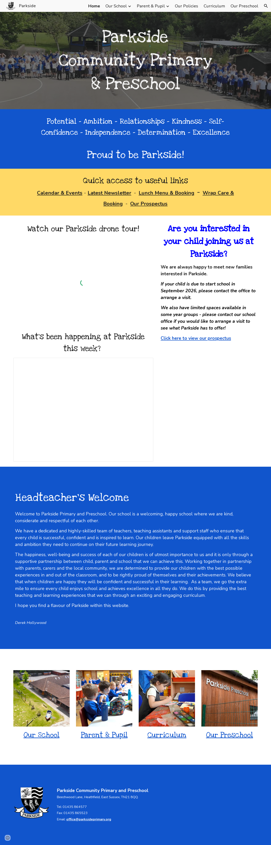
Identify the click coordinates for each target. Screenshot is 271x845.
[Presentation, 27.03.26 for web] (83, 410)
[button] (266, 6)
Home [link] (94, 6)
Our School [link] (116, 6)
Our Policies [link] (186, 6)
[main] (135, 60)
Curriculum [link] (214, 6)
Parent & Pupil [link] (151, 6)
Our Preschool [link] (244, 6)
